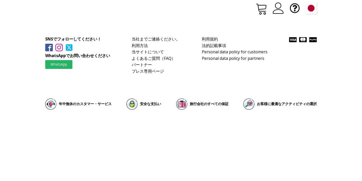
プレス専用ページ (148, 71)
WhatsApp (59, 64)
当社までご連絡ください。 (156, 39)
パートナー (142, 64)
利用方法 (140, 45)
